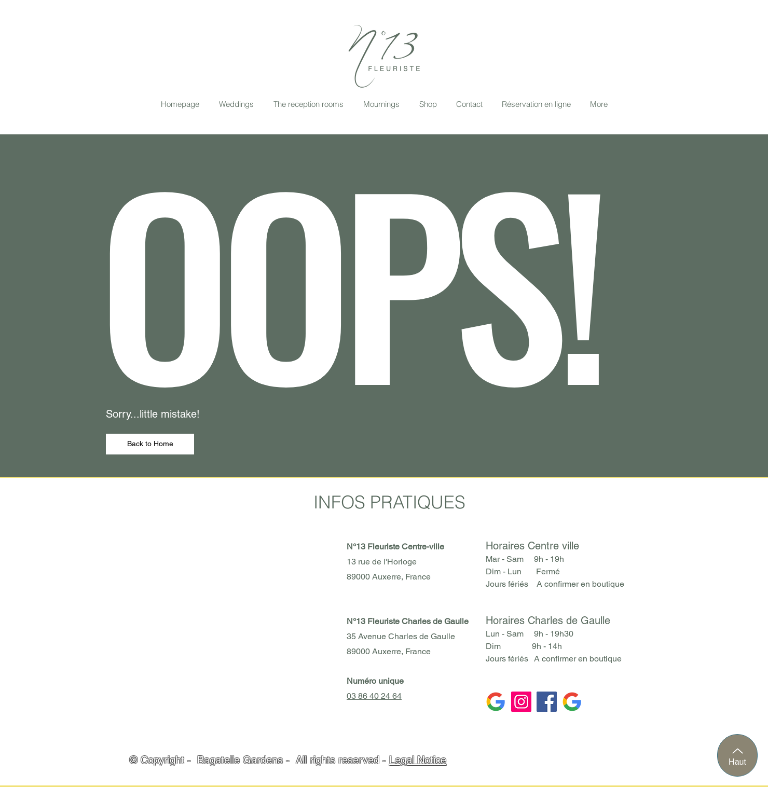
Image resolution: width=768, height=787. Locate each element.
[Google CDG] (496, 702)
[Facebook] (547, 702)
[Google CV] (572, 702)
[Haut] (737, 755)
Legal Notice (417, 760)
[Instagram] (521, 702)
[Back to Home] (150, 444)
